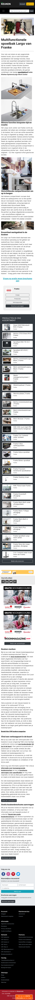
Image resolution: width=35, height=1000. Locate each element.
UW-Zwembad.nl (5, 951)
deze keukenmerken (18, 657)
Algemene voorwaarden (7, 923)
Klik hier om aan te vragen (24, 997)
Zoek (31, 11)
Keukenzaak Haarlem (24, 947)
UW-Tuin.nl (4, 944)
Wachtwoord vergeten (7, 916)
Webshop (3, 982)
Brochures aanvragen (8, 858)
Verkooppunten (17, 302)
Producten (17, 298)
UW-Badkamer (5, 937)
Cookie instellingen (6, 931)
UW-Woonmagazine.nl (7, 949)
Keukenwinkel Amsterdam (26, 937)
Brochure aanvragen (17, 306)
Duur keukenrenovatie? (7, 965)
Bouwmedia (20, 991)
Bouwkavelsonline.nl (6, 954)
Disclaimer (4, 926)
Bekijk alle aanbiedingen (17, 643)
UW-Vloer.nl (4, 947)
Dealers (3, 977)
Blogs (2, 975)
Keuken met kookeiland (25, 939)
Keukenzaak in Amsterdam (8, 962)
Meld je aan (17, 891)
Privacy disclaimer (6, 928)
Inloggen (3, 914)
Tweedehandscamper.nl (7, 960)
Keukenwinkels (5, 980)
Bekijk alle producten (17, 561)
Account (22, 4)
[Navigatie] (3, 11)
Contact (21, 916)
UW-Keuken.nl (5, 942)
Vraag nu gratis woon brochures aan (17, 279)
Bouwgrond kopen (6, 967)
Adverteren (22, 914)
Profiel (17, 295)
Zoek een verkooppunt (9, 800)
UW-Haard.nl (4, 939)
